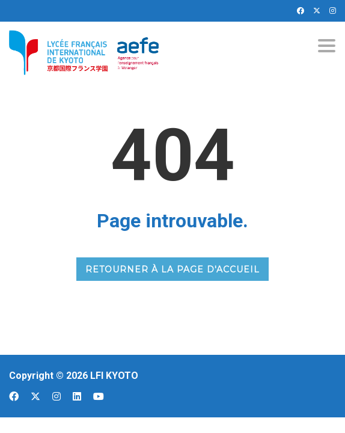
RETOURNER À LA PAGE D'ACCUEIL (172, 269)
